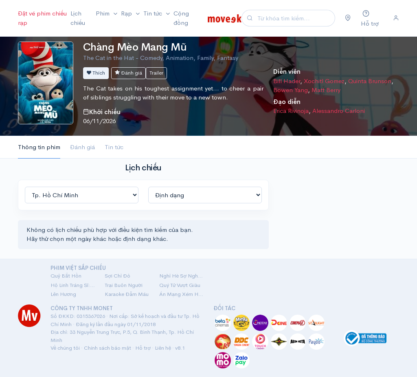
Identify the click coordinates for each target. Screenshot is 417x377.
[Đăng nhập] (396, 18)
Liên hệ (163, 347)
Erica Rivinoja (291, 111)
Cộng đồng (181, 17)
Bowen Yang (290, 90)
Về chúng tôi (65, 347)
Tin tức (114, 147)
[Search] (295, 18)
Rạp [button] (127, 13)
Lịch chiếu (77, 17)
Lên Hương (63, 294)
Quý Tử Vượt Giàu (179, 285)
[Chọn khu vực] (348, 18)
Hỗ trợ (143, 347)
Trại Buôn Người (124, 285)
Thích (96, 72)
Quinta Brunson (369, 81)
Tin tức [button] (153, 13)
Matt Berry (326, 90)
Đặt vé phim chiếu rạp (42, 17)
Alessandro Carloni (338, 111)
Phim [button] (103, 13)
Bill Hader (286, 81)
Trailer (156, 72)
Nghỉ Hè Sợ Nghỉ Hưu (181, 275)
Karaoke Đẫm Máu (127, 294)
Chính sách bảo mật (107, 347)
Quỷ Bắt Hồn (65, 275)
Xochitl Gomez (324, 81)
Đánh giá (128, 72)
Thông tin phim (39, 147)
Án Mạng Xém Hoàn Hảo (181, 294)
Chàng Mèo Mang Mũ (135, 47)
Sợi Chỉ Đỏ (117, 275)
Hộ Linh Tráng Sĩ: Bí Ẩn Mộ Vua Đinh (72, 285)
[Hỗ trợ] (372, 18)
